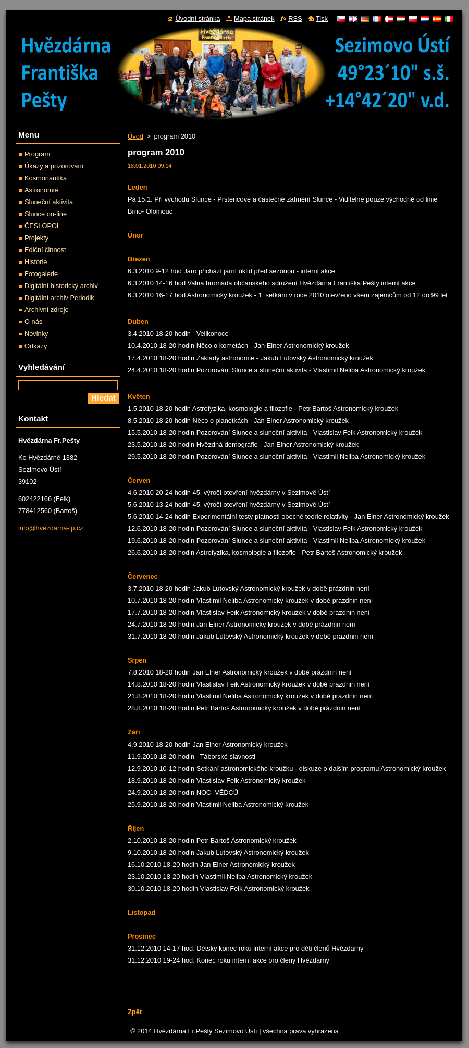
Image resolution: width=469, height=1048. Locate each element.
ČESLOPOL (42, 226)
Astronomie (41, 190)
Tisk (322, 18)
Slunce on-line (45, 214)
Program (37, 154)
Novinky (36, 334)
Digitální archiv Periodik (59, 298)
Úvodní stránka (197, 18)
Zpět (135, 1012)
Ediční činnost (45, 250)
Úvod (135, 136)
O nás (33, 322)
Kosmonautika (45, 178)
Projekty (36, 238)
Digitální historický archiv (61, 286)
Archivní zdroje (46, 310)
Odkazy (35, 346)
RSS (295, 18)
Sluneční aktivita (48, 202)
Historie (35, 262)
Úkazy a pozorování (53, 166)
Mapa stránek (254, 18)
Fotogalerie (41, 274)
